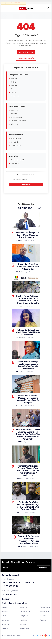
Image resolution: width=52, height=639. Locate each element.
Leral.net (4, 607)
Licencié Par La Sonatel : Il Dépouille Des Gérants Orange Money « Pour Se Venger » (28, 399)
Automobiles (15, 110)
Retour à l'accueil (26, 52)
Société (13, 82)
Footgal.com (5, 620)
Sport (13, 89)
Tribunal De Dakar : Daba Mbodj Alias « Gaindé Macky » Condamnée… (28, 332)
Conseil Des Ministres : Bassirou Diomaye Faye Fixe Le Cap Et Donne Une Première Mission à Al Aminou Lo (28, 470)
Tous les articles (16, 146)
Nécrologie (14, 124)
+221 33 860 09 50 (10, 586)
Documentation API (17, 160)
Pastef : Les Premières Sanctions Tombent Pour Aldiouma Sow (28, 266)
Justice (19, 306)
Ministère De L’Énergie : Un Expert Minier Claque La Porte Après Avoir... (27, 235)
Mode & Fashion (16, 117)
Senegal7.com (24, 616)
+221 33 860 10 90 (27, 583)
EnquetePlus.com (45, 607)
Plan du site (15, 163)
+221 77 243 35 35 (9, 583)
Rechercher (26, 184)
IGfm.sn (4, 616)
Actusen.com (5, 624)
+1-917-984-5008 (9, 594)
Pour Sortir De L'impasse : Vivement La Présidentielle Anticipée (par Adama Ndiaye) (29, 539)
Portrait (19, 442)
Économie (14, 86)
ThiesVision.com (25, 611)
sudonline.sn (23, 620)
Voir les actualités (26, 58)
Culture (13, 92)
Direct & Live (15, 142)
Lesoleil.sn (5, 611)
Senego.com (23, 607)
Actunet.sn (5, 629)
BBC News (43, 616)
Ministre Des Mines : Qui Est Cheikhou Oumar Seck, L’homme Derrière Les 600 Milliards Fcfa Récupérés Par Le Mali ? (28, 434)
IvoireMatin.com (45, 611)
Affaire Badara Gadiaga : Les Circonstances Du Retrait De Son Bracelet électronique (28, 365)
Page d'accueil (16, 139)
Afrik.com (43, 620)
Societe (19, 405)
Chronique (22, 546)
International (15, 96)
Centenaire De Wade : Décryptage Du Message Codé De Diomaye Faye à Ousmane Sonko (28, 505)
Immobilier (14, 114)
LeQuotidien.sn (24, 624)
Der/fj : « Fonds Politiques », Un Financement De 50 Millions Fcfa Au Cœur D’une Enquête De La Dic (28, 299)
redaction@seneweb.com (18, 603)
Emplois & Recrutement (18, 121)
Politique (14, 79)
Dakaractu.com (24, 629)
